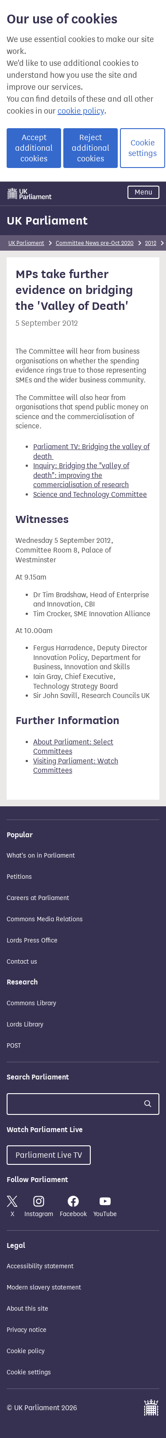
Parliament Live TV (48, 1155)
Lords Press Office (32, 940)
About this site (27, 1308)
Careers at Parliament (38, 898)
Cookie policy (26, 1351)
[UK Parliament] (30, 193)
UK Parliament (47, 220)
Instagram (38, 1207)
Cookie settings (142, 148)
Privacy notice (26, 1330)
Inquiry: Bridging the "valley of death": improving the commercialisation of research (81, 475)
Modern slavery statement (44, 1287)
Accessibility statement (40, 1266)
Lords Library (25, 1024)
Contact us (22, 961)
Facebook (73, 1207)
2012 (150, 243)
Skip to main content (6, 183)
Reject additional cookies (90, 148)
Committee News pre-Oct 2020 (95, 243)
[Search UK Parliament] (83, 1104)
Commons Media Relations (45, 919)
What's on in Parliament (41, 855)
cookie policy (81, 111)
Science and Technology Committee (90, 494)
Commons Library (31, 1003)
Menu (143, 192)
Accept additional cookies (34, 148)
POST (14, 1045)
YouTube (105, 1207)
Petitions (19, 877)
